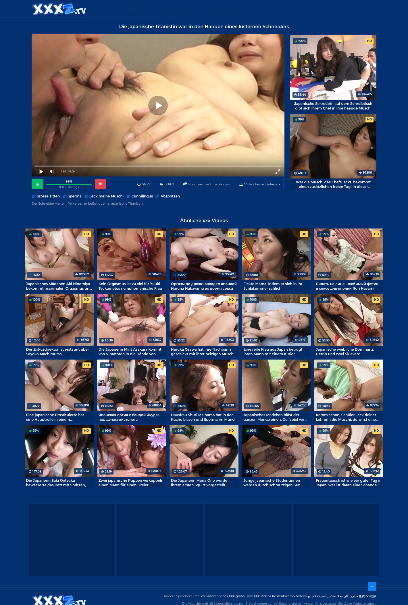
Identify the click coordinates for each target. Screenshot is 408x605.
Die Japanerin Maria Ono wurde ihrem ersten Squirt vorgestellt (199, 482)
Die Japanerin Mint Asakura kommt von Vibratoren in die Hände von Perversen (130, 351)
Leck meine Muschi (106, 196)
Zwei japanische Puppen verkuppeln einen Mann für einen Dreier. (131, 482)
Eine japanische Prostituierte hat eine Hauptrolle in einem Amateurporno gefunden (55, 417)
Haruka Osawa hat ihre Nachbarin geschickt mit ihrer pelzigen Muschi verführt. (202, 351)
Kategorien (137, 8)
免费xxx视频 (367, 596)
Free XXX (210, 8)
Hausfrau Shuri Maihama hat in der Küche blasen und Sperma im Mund (203, 417)
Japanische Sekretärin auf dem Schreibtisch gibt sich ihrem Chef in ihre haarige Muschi (333, 105)
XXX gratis (238, 8)
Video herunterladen (262, 184)
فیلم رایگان (351, 596)
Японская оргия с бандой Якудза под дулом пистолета (129, 417)
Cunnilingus (142, 196)
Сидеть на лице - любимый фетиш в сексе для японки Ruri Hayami (347, 286)
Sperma (74, 196)
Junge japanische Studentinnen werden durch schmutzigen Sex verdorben (271, 482)
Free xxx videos (205, 596)
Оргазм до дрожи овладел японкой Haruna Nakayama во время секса (204, 286)
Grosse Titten (48, 196)
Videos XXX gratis (231, 596)
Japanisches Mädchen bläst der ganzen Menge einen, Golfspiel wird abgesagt (275, 417)
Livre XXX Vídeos (258, 596)
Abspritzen (170, 196)
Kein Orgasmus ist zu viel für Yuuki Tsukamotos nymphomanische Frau (130, 286)
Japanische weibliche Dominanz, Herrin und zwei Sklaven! (345, 351)
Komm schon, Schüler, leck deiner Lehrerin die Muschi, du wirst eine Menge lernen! (346, 417)
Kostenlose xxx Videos (289, 596)
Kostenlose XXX (175, 8)
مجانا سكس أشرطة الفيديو (325, 596)
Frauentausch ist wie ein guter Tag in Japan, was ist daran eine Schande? (349, 482)
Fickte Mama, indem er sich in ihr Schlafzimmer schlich (272, 286)
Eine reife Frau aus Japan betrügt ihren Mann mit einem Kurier (272, 351)
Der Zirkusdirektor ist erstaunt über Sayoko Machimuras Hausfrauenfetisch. (57, 351)
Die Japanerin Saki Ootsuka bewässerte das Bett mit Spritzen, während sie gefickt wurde (56, 482)
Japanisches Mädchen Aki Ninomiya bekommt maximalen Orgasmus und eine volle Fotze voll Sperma (59, 286)
